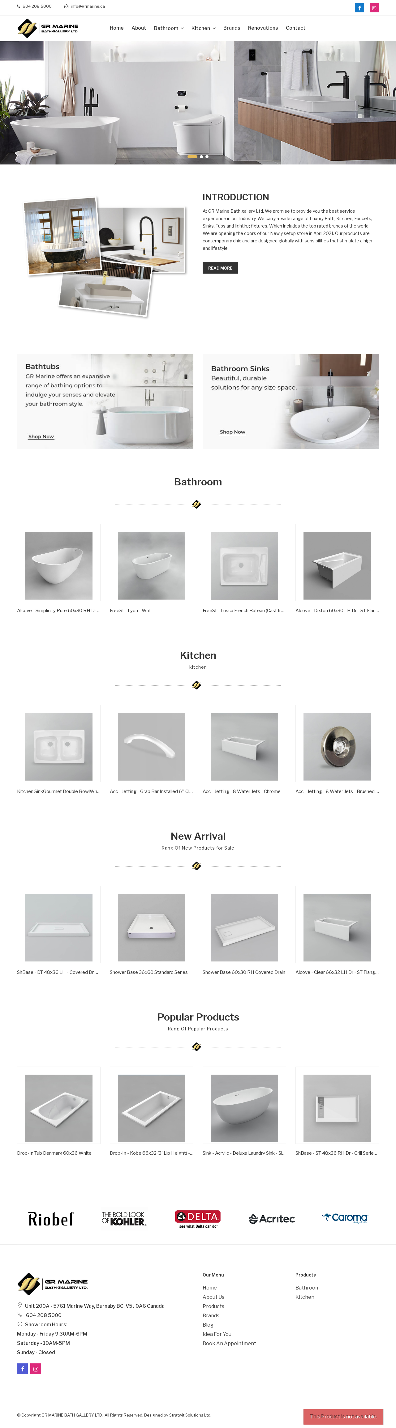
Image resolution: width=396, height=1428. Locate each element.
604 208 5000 (34, 6)
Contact (296, 28)
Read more (220, 268)
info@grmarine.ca (84, 6)
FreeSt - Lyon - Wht (130, 610)
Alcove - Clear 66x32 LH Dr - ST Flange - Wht (337, 972)
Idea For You (217, 1334)
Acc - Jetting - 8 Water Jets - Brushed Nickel (337, 791)
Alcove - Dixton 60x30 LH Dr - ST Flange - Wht (337, 610)
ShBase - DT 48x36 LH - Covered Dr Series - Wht (59, 972)
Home (117, 28)
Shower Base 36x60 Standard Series (149, 972)
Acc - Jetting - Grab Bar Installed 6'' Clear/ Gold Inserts (151, 791)
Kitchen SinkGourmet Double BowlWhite (59, 791)
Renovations (263, 28)
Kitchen (201, 28)
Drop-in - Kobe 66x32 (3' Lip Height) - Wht (151, 1153)
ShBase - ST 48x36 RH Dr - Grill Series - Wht (337, 1153)
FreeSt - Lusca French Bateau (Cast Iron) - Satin (244, 610)
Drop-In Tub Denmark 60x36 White (54, 1153)
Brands (231, 28)
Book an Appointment (229, 1343)
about (138, 28)
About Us (213, 1297)
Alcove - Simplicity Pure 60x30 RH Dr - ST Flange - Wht (59, 610)
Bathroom (166, 28)
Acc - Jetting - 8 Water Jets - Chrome (242, 791)
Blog (208, 1325)
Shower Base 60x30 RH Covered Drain (244, 972)
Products (213, 1306)
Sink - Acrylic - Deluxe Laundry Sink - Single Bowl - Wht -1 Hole (244, 1153)
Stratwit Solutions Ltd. (190, 1415)
